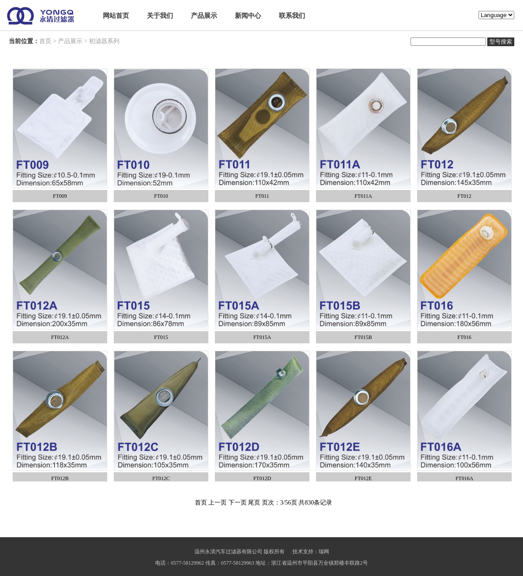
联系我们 (292, 15)
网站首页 (116, 15)
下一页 (237, 502)
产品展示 (204, 15)
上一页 (217, 502)
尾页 (254, 502)
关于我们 (160, 15)
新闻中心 (248, 15)
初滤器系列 (104, 41)
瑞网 (324, 552)
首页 (45, 41)
